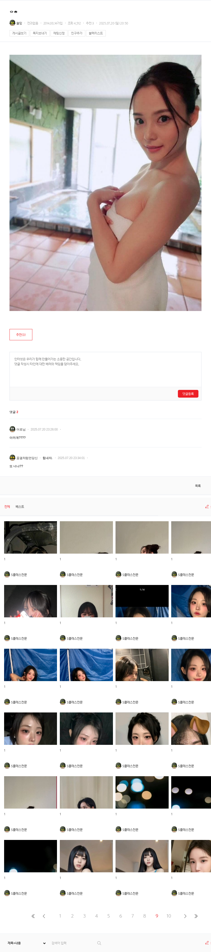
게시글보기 (19, 33)
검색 (99, 943)
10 (169, 916)
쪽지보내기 (40, 33)
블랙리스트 (96, 33)
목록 (198, 486)
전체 (7, 507)
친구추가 (76, 33)
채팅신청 (59, 33)
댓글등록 (188, 394)
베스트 (20, 507)
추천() (21, 335)
